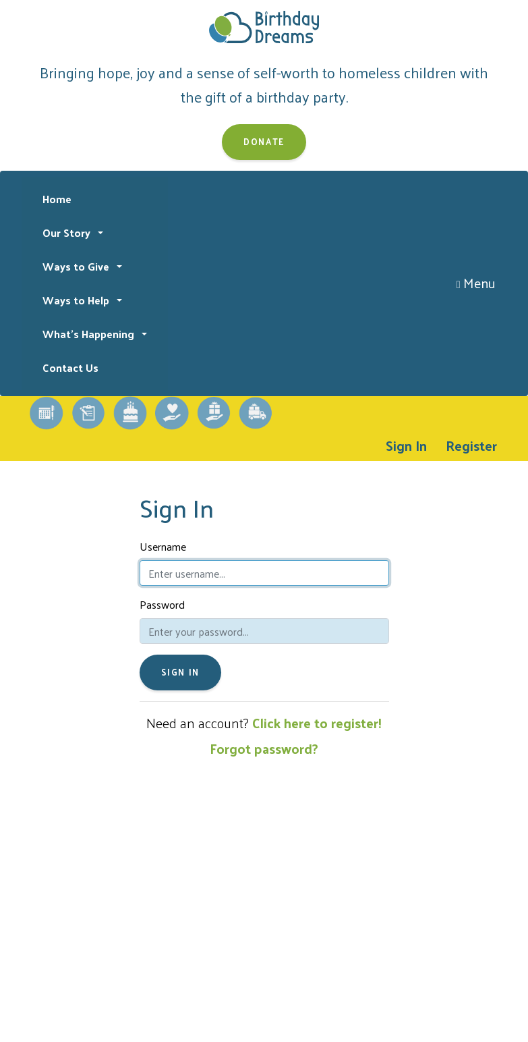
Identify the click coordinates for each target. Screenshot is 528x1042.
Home (56, 199)
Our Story (67, 232)
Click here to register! (317, 723)
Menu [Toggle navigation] (476, 283)
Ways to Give (77, 266)
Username (163, 547)
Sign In (406, 445)
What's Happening (89, 334)
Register (471, 445)
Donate (264, 141)
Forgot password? (264, 748)
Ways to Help (77, 300)
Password (162, 605)
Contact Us (70, 367)
